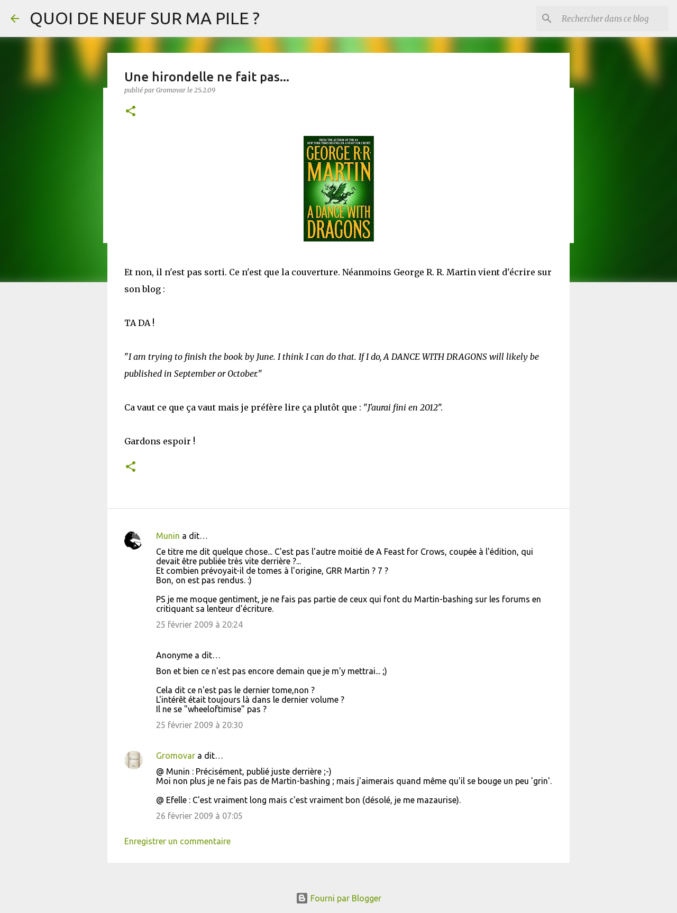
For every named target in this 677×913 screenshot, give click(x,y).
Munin (168, 536)
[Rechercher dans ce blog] (613, 18)
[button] (130, 112)
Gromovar (175, 755)
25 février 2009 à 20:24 (199, 624)
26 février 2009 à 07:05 (199, 816)
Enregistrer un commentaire (177, 841)
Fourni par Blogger (338, 898)
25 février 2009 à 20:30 (199, 725)
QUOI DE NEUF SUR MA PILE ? (145, 17)
